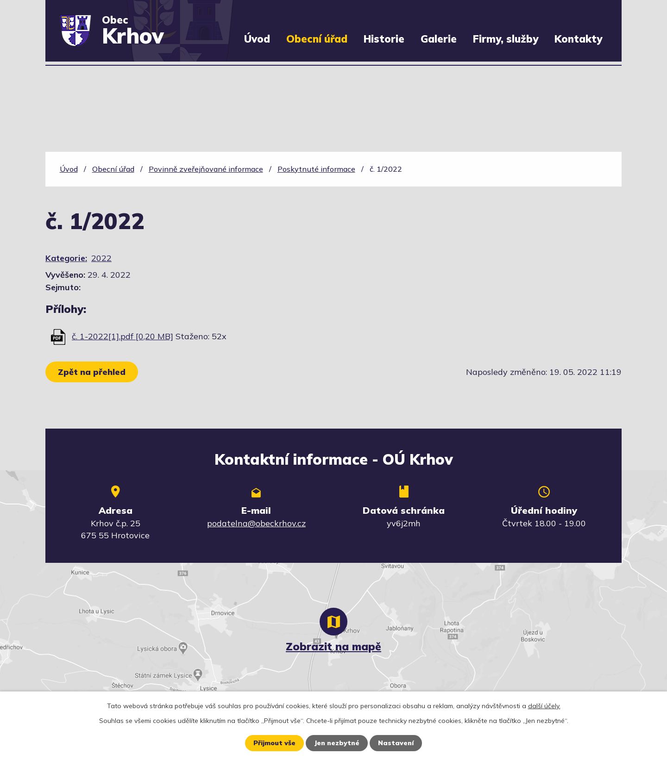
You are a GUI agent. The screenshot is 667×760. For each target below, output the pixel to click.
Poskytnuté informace (316, 169)
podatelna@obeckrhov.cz (256, 523)
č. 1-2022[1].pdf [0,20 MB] (122, 336)
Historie (384, 38)
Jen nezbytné (336, 743)
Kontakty (578, 38)
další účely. (544, 706)
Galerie (439, 38)
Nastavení (396, 743)
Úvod (257, 38)
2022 (101, 258)
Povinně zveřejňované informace (206, 169)
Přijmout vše (274, 743)
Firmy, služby (505, 38)
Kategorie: (66, 258)
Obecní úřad (316, 38)
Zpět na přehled (92, 372)
